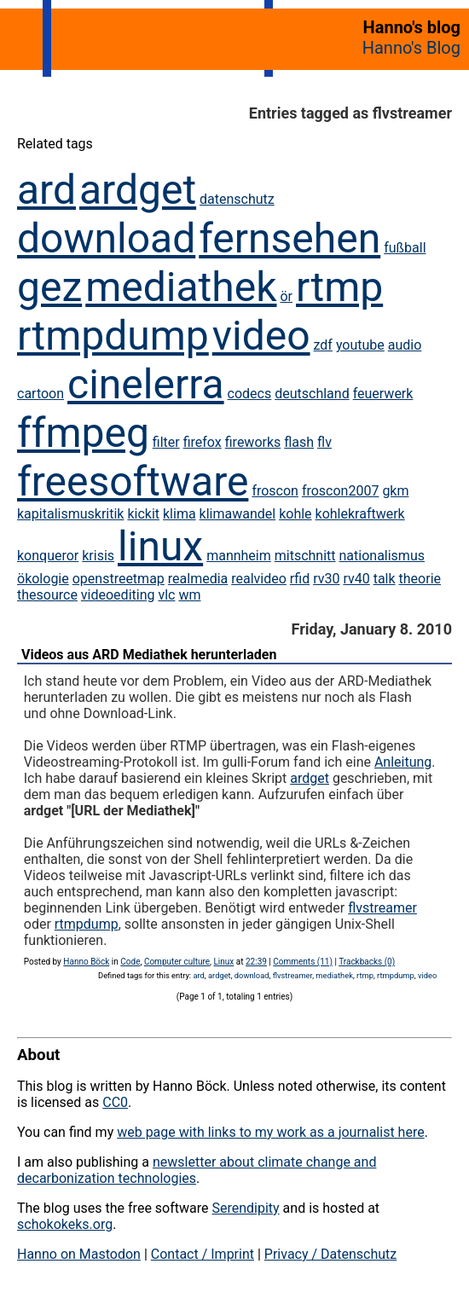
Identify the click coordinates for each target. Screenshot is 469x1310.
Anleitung (402, 762)
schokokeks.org (65, 1224)
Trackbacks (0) (367, 961)
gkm (395, 491)
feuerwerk (383, 393)
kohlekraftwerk (360, 514)
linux (160, 546)
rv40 (356, 579)
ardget (137, 189)
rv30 (326, 579)
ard (46, 189)
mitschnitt (305, 556)
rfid (300, 579)
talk (384, 579)
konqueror (47, 556)
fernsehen (289, 238)
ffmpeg (83, 433)
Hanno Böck (86, 961)
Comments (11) (303, 961)
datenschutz (237, 199)
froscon (275, 491)
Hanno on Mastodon (79, 1254)
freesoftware (132, 481)
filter (166, 442)
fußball (405, 248)
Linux (223, 961)
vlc (166, 595)
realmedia (198, 579)
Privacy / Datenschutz (330, 1254)
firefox (202, 442)
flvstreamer (382, 908)
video (261, 335)
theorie (420, 579)
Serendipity (245, 1208)
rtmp (339, 287)
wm (189, 595)
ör (286, 296)
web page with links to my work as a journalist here (271, 1132)
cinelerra (145, 384)
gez (49, 287)
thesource (47, 595)
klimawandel (238, 514)
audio (405, 345)
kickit (143, 514)
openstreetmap (118, 579)
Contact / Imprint (202, 1254)
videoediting (118, 595)
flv (324, 442)
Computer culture (177, 961)
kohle (295, 514)
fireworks (253, 442)
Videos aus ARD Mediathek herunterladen (148, 654)
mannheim (238, 556)
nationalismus (382, 556)
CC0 (115, 1102)
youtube (360, 345)
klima (179, 514)
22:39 (256, 961)
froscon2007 (340, 491)
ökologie (43, 579)
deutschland (312, 393)
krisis (98, 556)
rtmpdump (113, 335)
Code (130, 961)
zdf (323, 345)
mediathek (180, 287)
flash (299, 442)
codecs (250, 393)
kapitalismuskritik (70, 514)
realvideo (259, 579)
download (106, 238)
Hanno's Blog (411, 48)
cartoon (40, 393)
